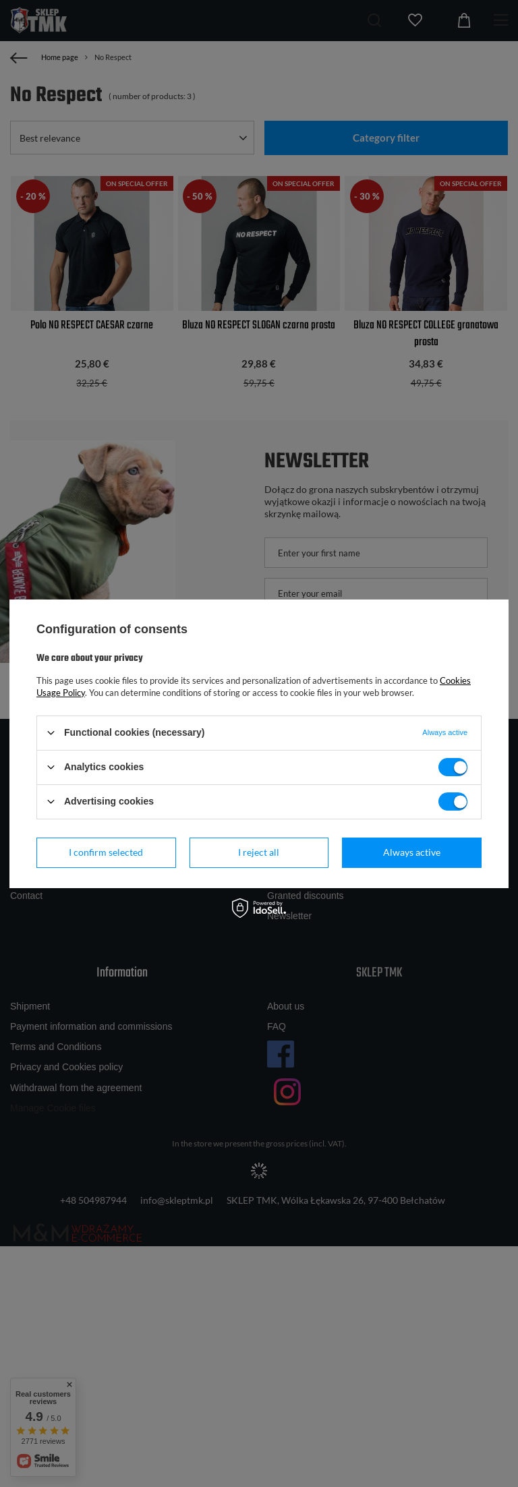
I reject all (258, 852)
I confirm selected (106, 852)
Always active (411, 852)
